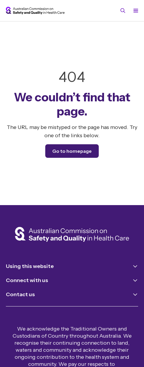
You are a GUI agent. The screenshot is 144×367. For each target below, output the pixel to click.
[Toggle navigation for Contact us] (72, 294)
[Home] (72, 235)
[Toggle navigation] (134, 10)
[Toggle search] (123, 10)
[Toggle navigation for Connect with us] (72, 280)
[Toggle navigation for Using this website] (72, 266)
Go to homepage (72, 151)
